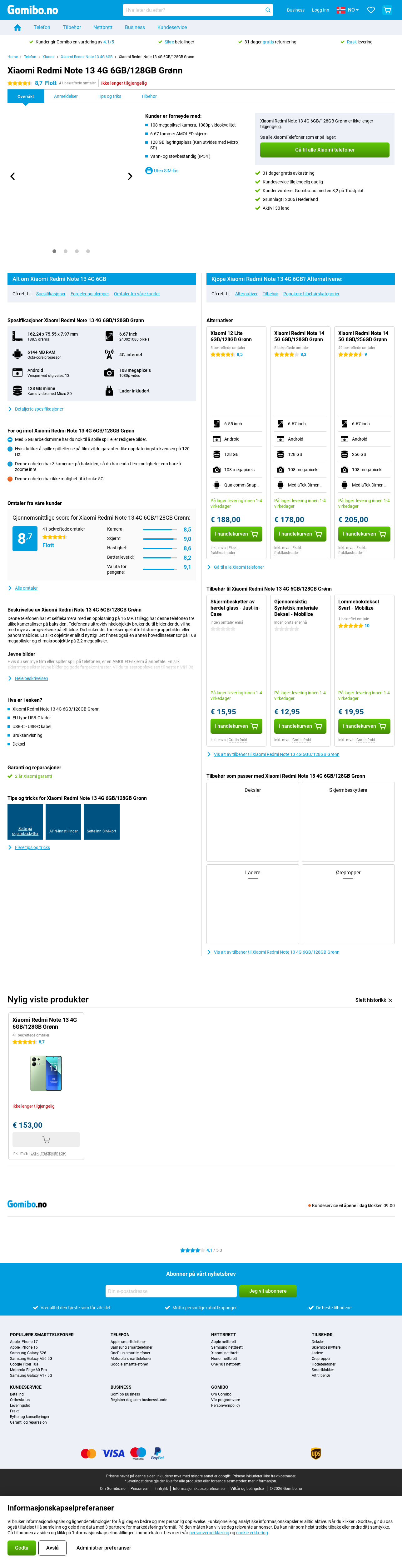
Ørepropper (321, 1358)
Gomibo (219, 1387)
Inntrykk (161, 1488)
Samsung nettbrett (227, 1347)
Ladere (317, 1353)
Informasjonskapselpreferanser (199, 1488)
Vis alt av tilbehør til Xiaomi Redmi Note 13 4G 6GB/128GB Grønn (273, 754)
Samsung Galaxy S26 (28, 1353)
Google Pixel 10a (24, 1364)
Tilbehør (72, 27)
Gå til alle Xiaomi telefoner (235, 567)
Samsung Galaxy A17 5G (31, 1375)
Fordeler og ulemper (90, 293)
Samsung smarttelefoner (131, 1347)
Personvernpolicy (225, 1405)
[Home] (17, 27)
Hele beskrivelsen (27, 678)
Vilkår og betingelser (248, 1488)
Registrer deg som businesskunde (139, 1400)
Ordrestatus (20, 1400)
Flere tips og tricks (28, 847)
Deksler (318, 1342)
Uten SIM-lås (161, 170)
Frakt (14, 1411)
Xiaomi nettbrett (225, 1353)
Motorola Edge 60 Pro (28, 1370)
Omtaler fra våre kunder (137, 293)
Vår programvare (225, 1400)
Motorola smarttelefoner (131, 1358)
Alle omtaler (22, 588)
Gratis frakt (238, 740)
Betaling (17, 1394)
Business (135, 27)
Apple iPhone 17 (24, 1342)
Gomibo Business (125, 1394)
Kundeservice (172, 27)
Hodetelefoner (323, 1364)
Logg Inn (320, 9)
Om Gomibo (221, 1394)
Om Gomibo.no (113, 1488)
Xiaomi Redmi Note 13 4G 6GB (86, 57)
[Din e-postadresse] (171, 1291)
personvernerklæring (209, 1532)
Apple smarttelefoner (128, 1342)
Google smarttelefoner (129, 1364)
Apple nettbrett (223, 1342)
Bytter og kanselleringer (29, 1417)
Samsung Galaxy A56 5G (31, 1358)
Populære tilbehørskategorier (311, 293)
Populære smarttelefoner (42, 1334)
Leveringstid (20, 1405)
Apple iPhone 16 (24, 1347)
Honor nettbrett (224, 1358)
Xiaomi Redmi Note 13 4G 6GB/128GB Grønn (156, 57)
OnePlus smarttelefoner (130, 1353)
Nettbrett (102, 27)
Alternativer (246, 293)
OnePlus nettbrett (226, 1364)
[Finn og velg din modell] (198, 10)
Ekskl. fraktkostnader (224, 550)
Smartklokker (323, 1370)
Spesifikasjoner (51, 293)
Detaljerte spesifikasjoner (35, 409)
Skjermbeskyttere (326, 1347)
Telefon (42, 27)
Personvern (140, 1488)
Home (12, 57)
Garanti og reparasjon (28, 1422)
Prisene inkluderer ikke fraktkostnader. (264, 1476)
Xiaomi (48, 57)
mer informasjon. (262, 1481)
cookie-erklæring (252, 1532)
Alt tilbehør (321, 1375)
